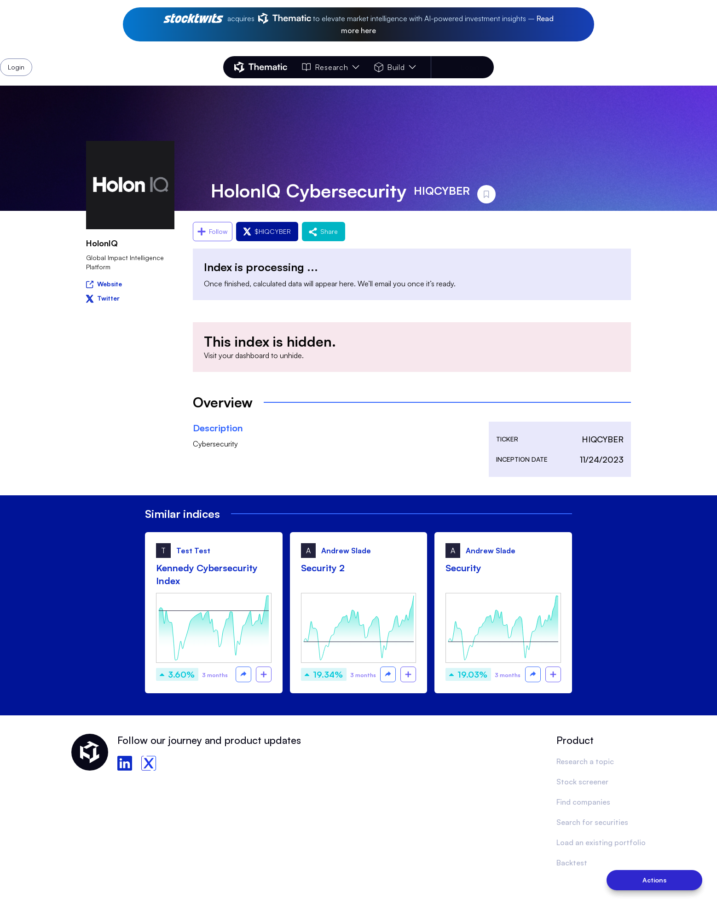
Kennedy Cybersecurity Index (207, 574)
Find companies (583, 801)
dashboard (252, 355)
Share (323, 231)
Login (470, 67)
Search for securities (592, 822)
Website (104, 283)
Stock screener (582, 781)
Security (463, 568)
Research (330, 67)
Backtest (571, 862)
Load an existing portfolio (601, 842)
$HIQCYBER (267, 231)
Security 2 (323, 568)
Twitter (103, 298)
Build (395, 67)
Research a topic (585, 761)
